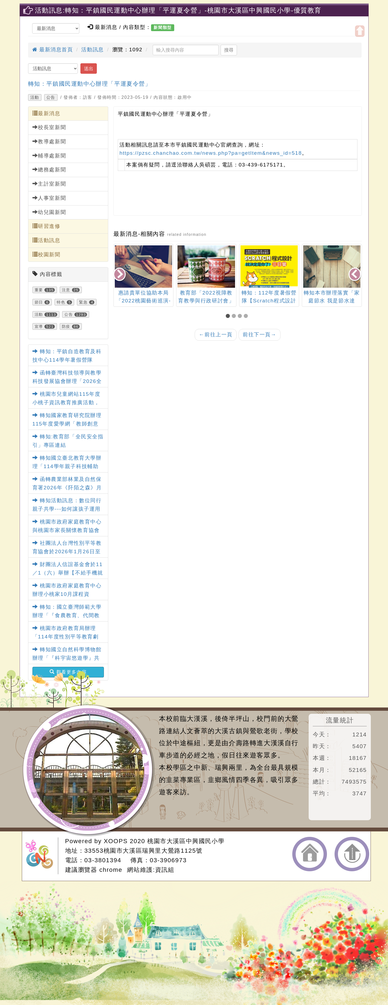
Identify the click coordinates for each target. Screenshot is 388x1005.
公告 (50, 97)
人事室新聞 (49, 198)
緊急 (83, 302)
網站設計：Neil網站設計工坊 (41, 855)
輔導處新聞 (49, 156)
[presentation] (120, 274)
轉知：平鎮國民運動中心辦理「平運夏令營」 (89, 84)
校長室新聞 (49, 127)
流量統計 (340, 720)
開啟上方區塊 (360, 31)
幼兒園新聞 (49, 212)
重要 (39, 290)
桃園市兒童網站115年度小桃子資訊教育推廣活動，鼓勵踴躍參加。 (66, 402)
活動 (34, 97)
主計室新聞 (49, 184)
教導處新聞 (49, 141)
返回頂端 (352, 854)
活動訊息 (92, 49)
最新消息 (46, 113)
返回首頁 (309, 854)
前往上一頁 (216, 334)
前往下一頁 (259, 334)
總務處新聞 (49, 169)
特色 (61, 302)
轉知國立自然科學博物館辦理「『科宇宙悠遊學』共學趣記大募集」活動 (67, 658)
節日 (39, 302)
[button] (229, 316)
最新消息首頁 (52, 49)
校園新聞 (46, 254)
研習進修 (46, 226)
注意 (66, 290)
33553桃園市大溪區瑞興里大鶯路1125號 (143, 850)
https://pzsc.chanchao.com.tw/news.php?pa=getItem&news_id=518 (210, 153)
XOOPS (116, 841)
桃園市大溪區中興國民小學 (185, 841)
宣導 (39, 326)
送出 (88, 68)
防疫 (66, 326)
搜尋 (228, 50)
